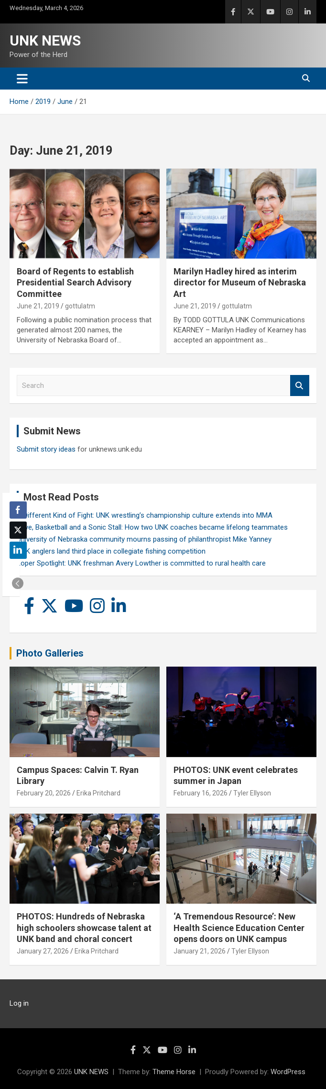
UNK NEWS (45, 40)
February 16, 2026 (201, 793)
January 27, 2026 (43, 951)
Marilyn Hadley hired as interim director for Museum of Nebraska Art (240, 282)
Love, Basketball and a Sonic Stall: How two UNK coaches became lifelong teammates (152, 527)
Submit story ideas (46, 449)
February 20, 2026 (44, 793)
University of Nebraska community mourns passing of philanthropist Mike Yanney (144, 539)
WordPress (288, 1071)
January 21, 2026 (200, 951)
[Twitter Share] (18, 530)
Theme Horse (174, 1071)
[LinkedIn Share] (18, 550)
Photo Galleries (50, 653)
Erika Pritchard (98, 793)
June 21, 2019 (38, 306)
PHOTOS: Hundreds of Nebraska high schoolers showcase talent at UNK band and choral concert (84, 927)
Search (299, 386)
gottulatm (80, 306)
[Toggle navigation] (22, 79)
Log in (19, 1003)
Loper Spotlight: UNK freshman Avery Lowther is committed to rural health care (141, 563)
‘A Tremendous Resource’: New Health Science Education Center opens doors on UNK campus (239, 927)
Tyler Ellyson (252, 793)
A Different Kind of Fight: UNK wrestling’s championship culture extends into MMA (144, 515)
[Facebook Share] (18, 510)
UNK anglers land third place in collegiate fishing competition (111, 551)
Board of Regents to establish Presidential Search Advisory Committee (75, 282)
